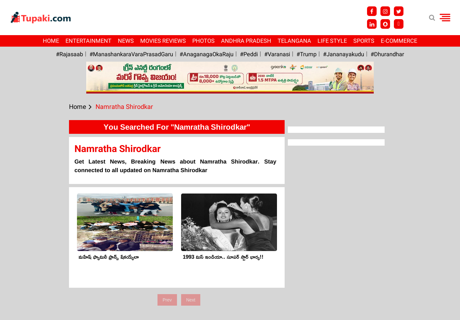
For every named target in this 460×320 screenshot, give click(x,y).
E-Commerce (399, 40)
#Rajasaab (69, 54)
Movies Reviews (163, 40)
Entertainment (88, 40)
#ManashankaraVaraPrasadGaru (131, 54)
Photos (203, 40)
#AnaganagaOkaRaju (207, 54)
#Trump (306, 54)
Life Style (332, 40)
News (126, 40)
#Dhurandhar (387, 54)
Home (51, 40)
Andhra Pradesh (246, 40)
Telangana (294, 40)
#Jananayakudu (343, 54)
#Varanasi (277, 54)
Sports (363, 40)
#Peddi (249, 54)
